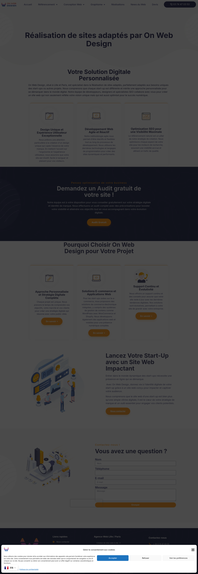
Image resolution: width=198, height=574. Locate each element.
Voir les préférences (178, 558)
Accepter (113, 558)
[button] (193, 550)
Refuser (145, 558)
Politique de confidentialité (28, 569)
